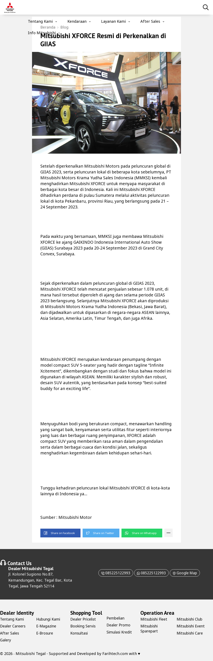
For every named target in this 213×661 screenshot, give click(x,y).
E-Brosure (45, 633)
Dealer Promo (118, 625)
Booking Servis (83, 626)
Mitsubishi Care (191, 633)
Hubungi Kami (49, 619)
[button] (60, 533)
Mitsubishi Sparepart (150, 628)
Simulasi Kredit (120, 632)
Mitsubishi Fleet (155, 619)
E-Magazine (46, 626)
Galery (5, 640)
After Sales (150, 21)
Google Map (186, 573)
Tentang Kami (40, 21)
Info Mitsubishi (42, 32)
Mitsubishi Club (191, 619)
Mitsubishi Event (192, 626)
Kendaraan (77, 21)
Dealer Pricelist (84, 619)
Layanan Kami (113, 21)
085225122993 (113, 573)
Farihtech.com (115, 653)
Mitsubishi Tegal (37, 569)
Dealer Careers (13, 626)
